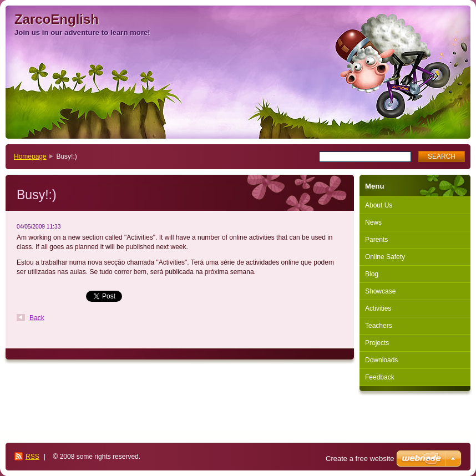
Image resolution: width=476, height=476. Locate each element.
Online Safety (385, 257)
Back (36, 318)
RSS (32, 456)
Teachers (378, 326)
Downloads (381, 360)
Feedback (379, 377)
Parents (376, 240)
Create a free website (360, 458)
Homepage (30, 156)
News (373, 222)
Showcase (380, 291)
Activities (378, 308)
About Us (378, 205)
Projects (377, 343)
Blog (371, 274)
